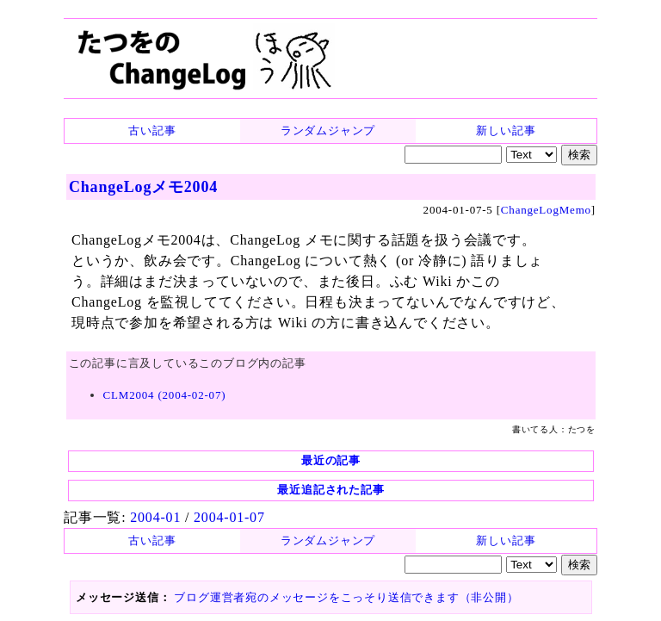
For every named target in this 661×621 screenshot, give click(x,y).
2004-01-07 (229, 517)
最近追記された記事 (330, 489)
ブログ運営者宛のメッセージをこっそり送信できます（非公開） (346, 597)
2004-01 (155, 517)
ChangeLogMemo (546, 209)
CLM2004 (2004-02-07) (164, 394)
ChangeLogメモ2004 (143, 187)
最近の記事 (331, 460)
